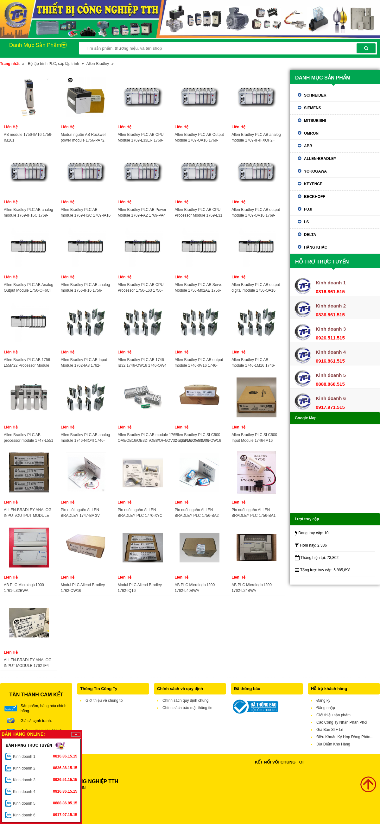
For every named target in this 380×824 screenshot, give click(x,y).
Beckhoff (314, 196)
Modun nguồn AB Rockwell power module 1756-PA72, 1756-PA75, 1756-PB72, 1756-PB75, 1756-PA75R (83, 137)
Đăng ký (323, 700)
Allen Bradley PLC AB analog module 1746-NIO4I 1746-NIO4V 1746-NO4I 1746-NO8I (85, 438)
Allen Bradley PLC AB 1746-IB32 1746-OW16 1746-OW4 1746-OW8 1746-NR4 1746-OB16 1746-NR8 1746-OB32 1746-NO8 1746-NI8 (142, 363)
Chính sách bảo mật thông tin (187, 708)
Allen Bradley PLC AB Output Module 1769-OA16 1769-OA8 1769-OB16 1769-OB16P (199, 137)
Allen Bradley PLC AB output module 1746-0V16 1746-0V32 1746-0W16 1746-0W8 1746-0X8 (198, 363)
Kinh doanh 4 (45, 791)
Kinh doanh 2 (45, 768)
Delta (310, 234)
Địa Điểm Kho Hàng (333, 744)
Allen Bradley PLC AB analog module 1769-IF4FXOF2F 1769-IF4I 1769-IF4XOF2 (256, 137)
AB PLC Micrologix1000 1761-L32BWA (24, 588)
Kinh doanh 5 (45, 803)
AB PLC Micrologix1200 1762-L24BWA (251, 588)
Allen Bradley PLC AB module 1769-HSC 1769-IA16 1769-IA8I (86, 212)
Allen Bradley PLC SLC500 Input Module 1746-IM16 (254, 438)
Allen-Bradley (97, 63)
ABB (308, 146)
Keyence (313, 184)
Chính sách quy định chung (185, 700)
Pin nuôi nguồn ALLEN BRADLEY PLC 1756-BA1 (253, 513)
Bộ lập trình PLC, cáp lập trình (53, 63)
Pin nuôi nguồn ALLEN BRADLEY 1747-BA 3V (80, 513)
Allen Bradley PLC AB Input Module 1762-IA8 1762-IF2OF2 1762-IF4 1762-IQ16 (85, 363)
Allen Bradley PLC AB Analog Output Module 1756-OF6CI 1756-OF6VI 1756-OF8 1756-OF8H (29, 287)
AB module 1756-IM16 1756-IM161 (28, 137)
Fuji (308, 209)
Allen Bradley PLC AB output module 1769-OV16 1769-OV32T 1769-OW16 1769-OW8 (255, 212)
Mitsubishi (315, 120)
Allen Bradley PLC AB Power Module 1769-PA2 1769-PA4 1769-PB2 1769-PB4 (142, 212)
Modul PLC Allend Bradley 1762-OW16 (83, 588)
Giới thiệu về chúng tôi (105, 700)
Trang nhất (10, 63)
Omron (311, 133)
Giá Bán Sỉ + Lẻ (329, 729)
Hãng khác (315, 247)
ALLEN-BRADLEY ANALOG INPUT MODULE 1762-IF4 (28, 663)
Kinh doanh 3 (45, 780)
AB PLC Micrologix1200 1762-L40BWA (194, 588)
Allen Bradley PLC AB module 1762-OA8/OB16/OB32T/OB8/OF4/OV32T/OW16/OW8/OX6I (164, 438)
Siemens (312, 108)
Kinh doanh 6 (45, 815)
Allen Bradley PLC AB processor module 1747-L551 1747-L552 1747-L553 (28, 438)
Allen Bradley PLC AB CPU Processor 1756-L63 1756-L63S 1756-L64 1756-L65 (141, 287)
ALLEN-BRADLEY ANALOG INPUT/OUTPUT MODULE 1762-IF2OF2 (28, 513)
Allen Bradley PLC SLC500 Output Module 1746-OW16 (197, 438)
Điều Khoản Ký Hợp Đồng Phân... (344, 737)
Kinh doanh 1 (45, 756)
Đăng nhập (325, 708)
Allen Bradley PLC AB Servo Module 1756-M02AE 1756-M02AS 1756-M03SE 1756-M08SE (198, 287)
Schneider (315, 95)
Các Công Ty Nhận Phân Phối (341, 722)
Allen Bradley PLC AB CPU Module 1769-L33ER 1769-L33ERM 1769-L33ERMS (141, 137)
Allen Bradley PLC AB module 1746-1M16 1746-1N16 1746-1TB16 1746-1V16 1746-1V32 (253, 363)
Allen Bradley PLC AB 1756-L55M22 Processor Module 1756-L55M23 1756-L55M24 (28, 363)
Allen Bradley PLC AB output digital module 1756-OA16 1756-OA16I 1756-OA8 (255, 287)
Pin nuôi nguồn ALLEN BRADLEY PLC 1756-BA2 (196, 513)
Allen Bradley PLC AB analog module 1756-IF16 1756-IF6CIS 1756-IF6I (85, 287)
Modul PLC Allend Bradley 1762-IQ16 (140, 588)
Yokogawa (315, 171)
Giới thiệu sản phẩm (333, 715)
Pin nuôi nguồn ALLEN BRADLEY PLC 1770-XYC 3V (140, 513)
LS (306, 222)
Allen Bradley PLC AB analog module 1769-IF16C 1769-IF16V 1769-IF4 (28, 212)
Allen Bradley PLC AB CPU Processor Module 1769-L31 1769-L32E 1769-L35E (198, 212)
